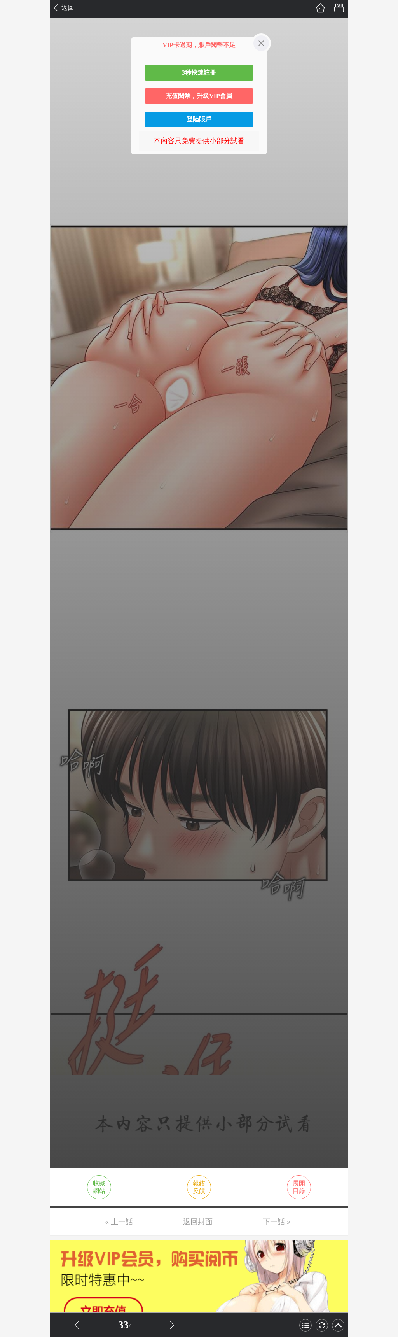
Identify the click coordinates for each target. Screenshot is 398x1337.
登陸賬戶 (199, 119)
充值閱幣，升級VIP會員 (199, 96)
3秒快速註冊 (199, 72)
